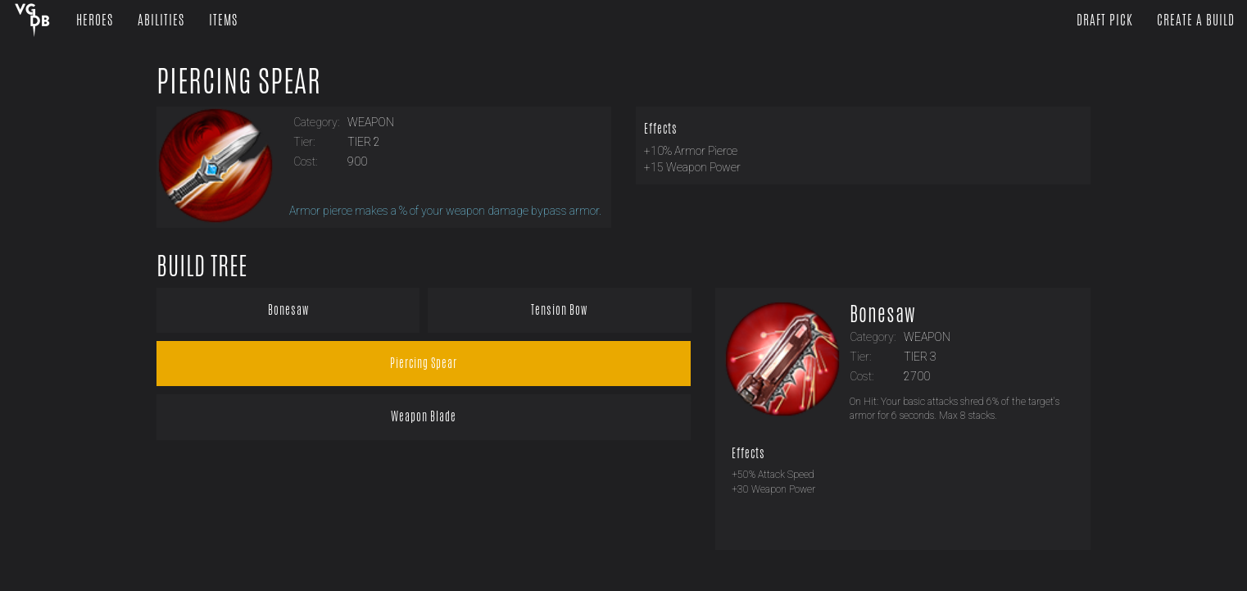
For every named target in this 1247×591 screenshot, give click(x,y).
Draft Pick (1104, 20)
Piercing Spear (238, 81)
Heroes (94, 20)
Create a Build (1196, 20)
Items (223, 20)
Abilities (161, 20)
